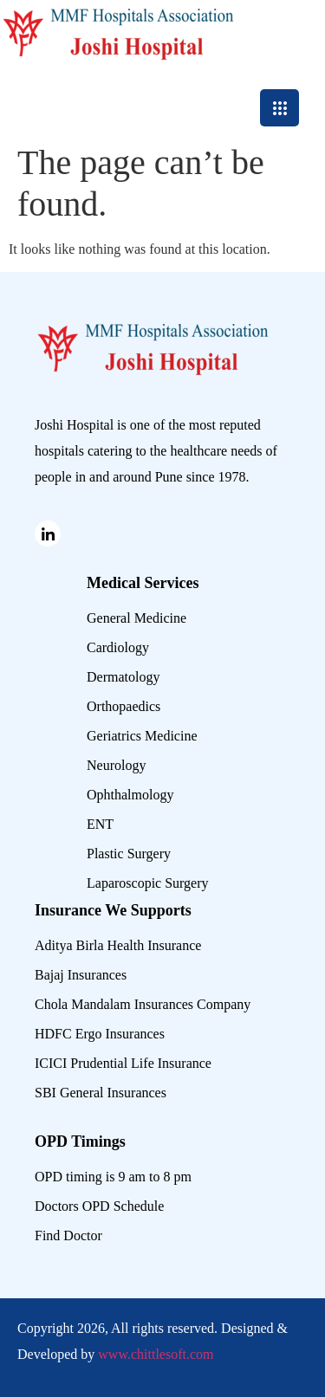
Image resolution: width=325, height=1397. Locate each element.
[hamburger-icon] (279, 107)
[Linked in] (48, 534)
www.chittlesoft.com (155, 1354)
